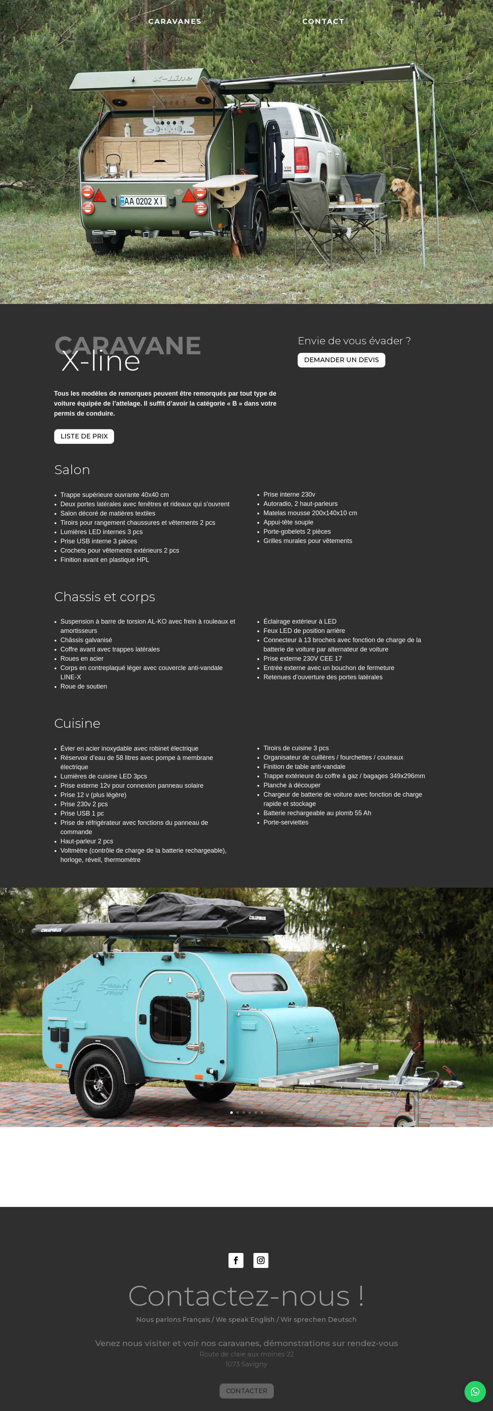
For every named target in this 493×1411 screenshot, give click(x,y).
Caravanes (175, 22)
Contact (323, 22)
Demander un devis (341, 360)
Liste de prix (84, 436)
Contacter (246, 1388)
